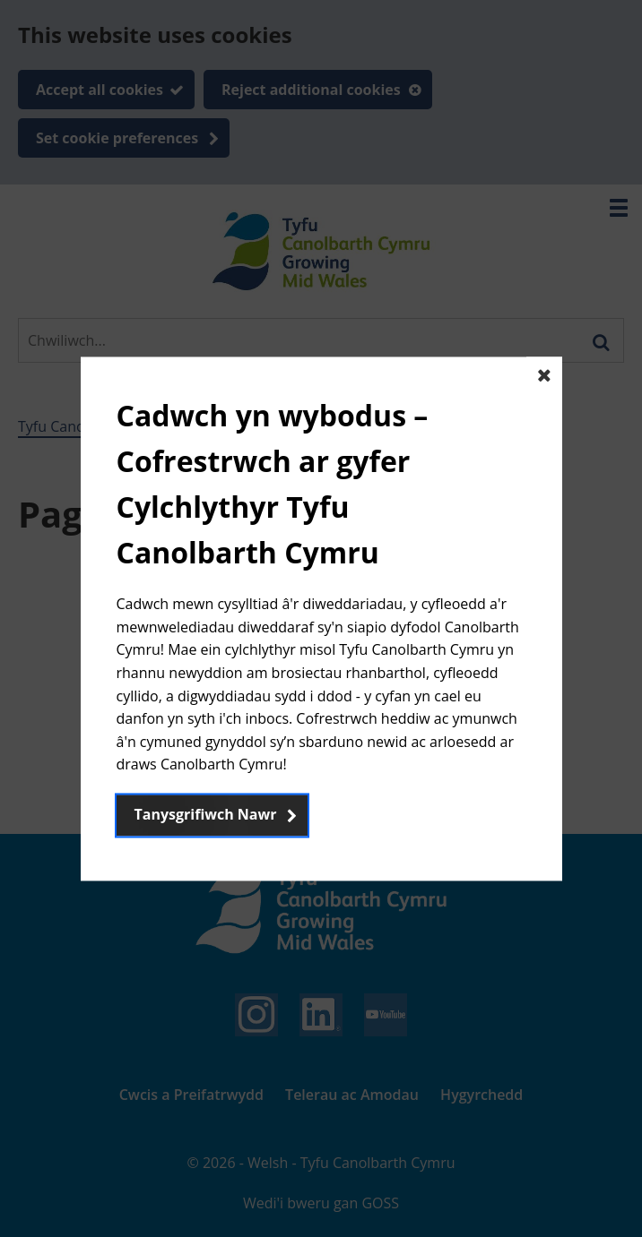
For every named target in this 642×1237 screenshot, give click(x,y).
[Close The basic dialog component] (544, 374)
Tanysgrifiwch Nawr (205, 814)
